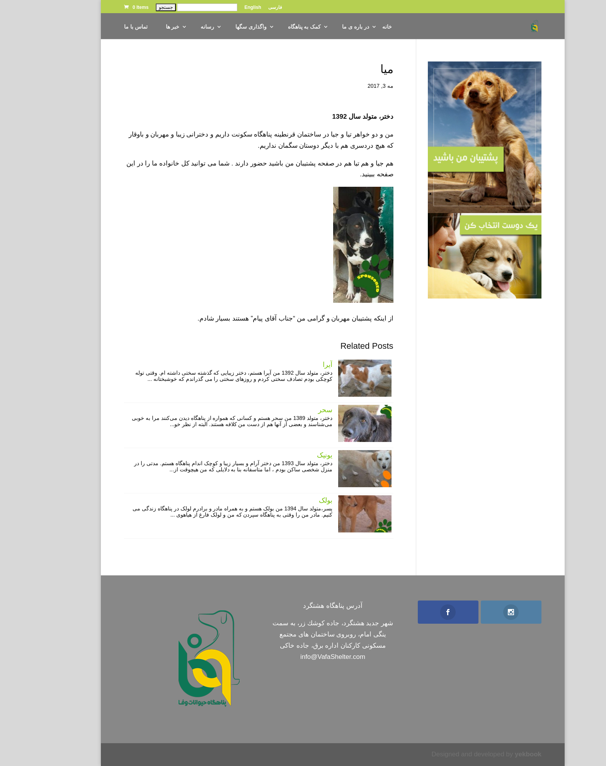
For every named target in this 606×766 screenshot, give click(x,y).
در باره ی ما (325, 27)
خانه (357, 27)
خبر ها (143, 27)
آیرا (298, 364)
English (222, 7)
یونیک (295, 455)
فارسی (245, 7)
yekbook (498, 754)
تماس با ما (106, 27)
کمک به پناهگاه (274, 27)
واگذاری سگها (221, 27)
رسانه (177, 27)
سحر (295, 410)
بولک (296, 500)
